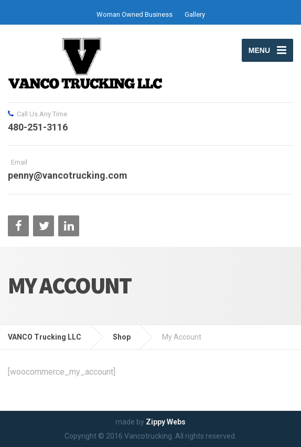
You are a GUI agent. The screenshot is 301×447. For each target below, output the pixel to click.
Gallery (195, 14)
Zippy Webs (166, 422)
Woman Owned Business (134, 14)
